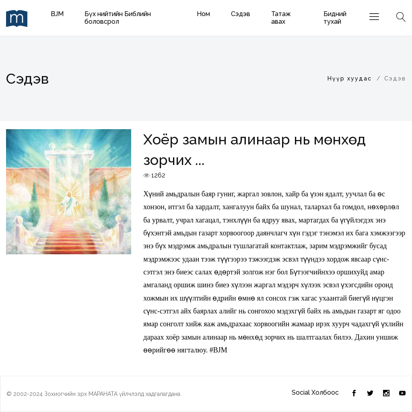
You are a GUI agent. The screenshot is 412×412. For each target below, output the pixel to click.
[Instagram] (386, 394)
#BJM (218, 350)
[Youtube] (402, 394)
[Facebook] (370, 394)
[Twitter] (354, 394)
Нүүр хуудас (350, 78)
